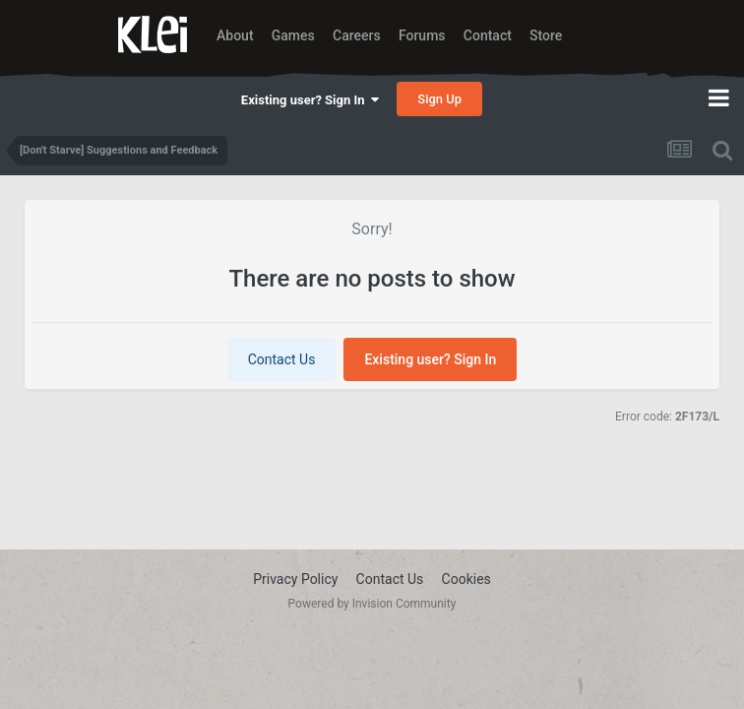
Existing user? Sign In (310, 100)
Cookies (466, 579)
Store (545, 35)
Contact (488, 35)
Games (293, 35)
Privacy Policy (295, 579)
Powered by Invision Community (372, 604)
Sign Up (439, 99)
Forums (422, 35)
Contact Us (282, 359)
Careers (357, 35)
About (235, 35)
